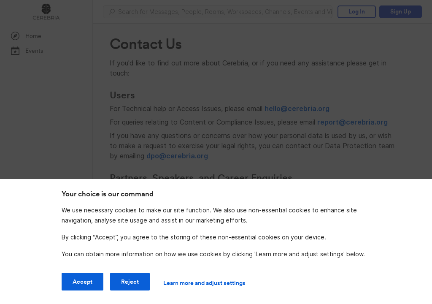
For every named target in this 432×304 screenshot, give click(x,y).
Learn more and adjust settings (204, 283)
